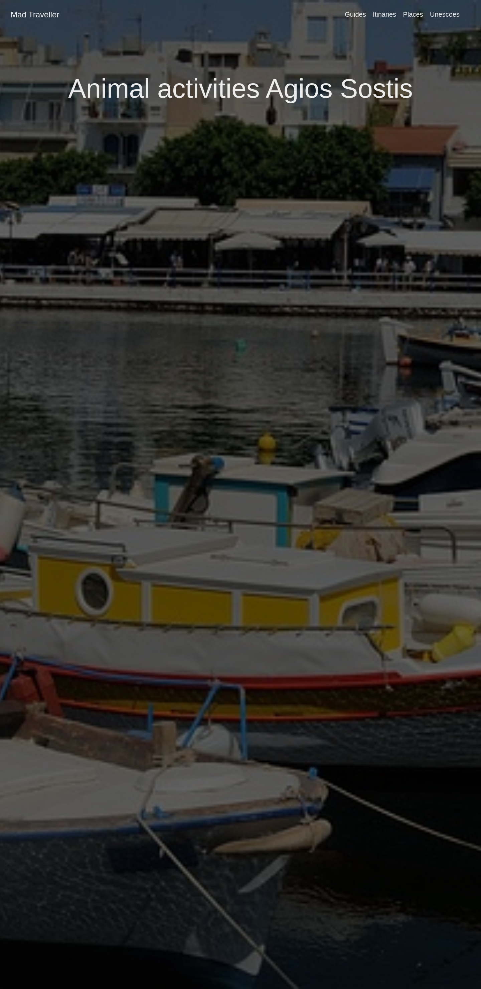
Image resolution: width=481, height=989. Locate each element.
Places (413, 14)
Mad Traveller (35, 14)
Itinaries (384, 14)
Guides (355, 14)
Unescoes (445, 14)
